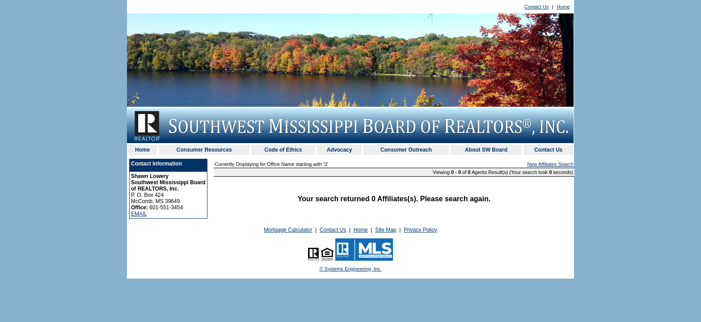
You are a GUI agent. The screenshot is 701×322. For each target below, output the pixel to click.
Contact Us (536, 6)
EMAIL (139, 214)
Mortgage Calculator (288, 230)
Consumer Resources (204, 150)
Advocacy (339, 150)
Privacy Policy (420, 230)
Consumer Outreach (406, 150)
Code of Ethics (283, 150)
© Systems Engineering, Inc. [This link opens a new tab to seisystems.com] (351, 268)
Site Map (385, 230)
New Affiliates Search (550, 164)
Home (563, 6)
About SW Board (486, 150)
